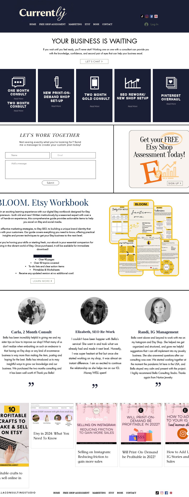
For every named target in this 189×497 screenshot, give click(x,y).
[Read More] (18, 99)
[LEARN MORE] (43, 281)
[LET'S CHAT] (94, 61)
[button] (75, 24)
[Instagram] (146, 16)
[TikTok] (142, 16)
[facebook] (151, 16)
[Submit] (50, 183)
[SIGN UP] (175, 183)
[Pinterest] (156, 16)
